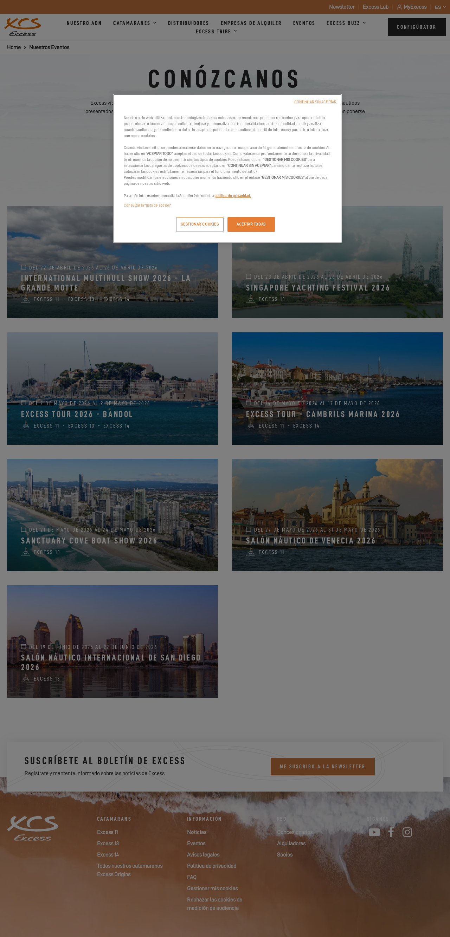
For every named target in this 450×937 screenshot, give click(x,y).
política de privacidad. (232, 196)
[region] (227, 168)
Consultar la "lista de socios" (147, 205)
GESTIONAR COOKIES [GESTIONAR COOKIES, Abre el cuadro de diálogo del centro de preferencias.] (200, 224)
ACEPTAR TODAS (251, 224)
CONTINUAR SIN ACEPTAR (315, 102)
